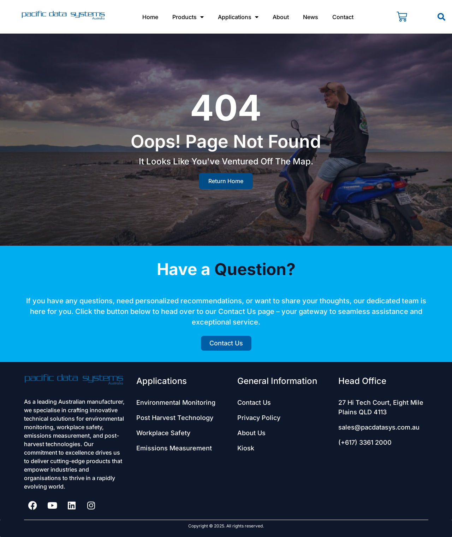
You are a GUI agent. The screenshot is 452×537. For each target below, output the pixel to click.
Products (188, 17)
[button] (441, 17)
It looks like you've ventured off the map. (226, 161)
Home (150, 17)
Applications (238, 17)
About (281, 17)
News (310, 17)
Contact (342, 17)
